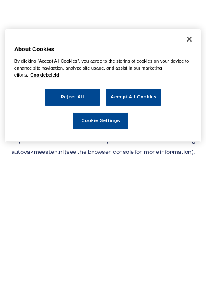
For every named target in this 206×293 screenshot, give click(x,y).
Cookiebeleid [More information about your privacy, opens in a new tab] (44, 74)
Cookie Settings (101, 120)
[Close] (189, 39)
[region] (103, 85)
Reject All (72, 96)
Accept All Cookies (134, 96)
